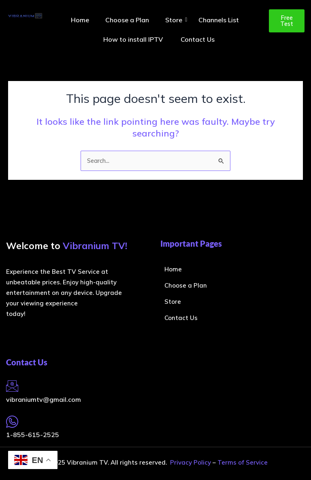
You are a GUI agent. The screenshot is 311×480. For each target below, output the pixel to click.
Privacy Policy (190, 462)
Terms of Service (242, 462)
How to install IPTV (133, 39)
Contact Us (198, 39)
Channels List (218, 20)
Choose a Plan (127, 20)
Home (80, 20)
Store (175, 20)
